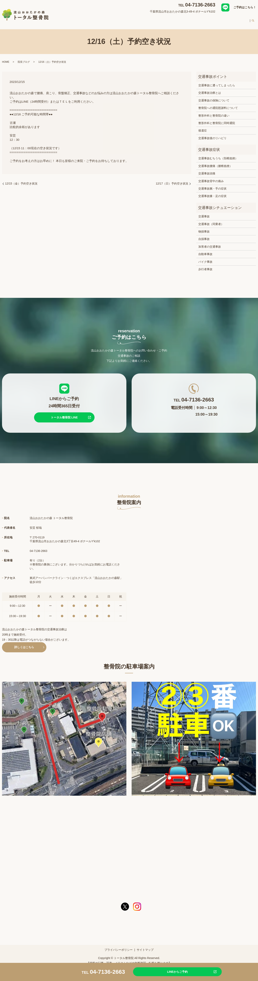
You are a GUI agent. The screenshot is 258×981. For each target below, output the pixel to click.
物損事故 (204, 227)
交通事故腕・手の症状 (212, 184)
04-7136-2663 (200, 4)
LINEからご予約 (168, 971)
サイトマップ (145, 946)
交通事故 (204, 212)
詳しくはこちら (24, 643)
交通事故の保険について (213, 96)
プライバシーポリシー (118, 946)
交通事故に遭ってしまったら (216, 81)
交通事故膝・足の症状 (212, 192)
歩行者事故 (205, 265)
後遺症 (202, 126)
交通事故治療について (154, 19)
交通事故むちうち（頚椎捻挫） (218, 154)
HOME (93, 19)
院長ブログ (24, 58)
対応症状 (128, 19)
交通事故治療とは (209, 89)
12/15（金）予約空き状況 (21, 179)
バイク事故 (205, 258)
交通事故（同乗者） (211, 220)
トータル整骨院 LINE (64, 413)
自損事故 (204, 235)
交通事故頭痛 (206, 169)
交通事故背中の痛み (211, 177)
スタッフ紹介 (182, 19)
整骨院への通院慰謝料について (218, 104)
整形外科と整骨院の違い (213, 111)
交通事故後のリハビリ (212, 134)
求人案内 (241, 19)
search (253, 19)
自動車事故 (205, 250)
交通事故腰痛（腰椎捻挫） (215, 162)
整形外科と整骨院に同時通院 (216, 119)
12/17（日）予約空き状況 (172, 179)
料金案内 (224, 19)
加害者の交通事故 (209, 242)
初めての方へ (204, 19)
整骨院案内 (110, 19)
